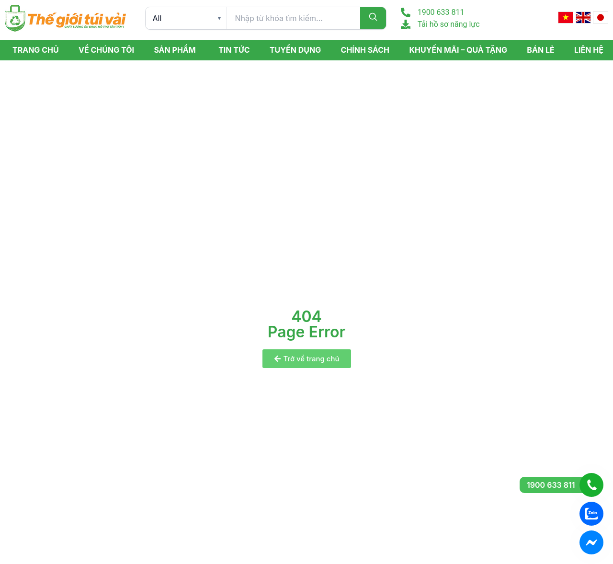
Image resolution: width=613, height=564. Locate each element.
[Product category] (186, 18)
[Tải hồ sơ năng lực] (405, 24)
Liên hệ (588, 50)
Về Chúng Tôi (106, 50)
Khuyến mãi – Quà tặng (458, 50)
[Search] (373, 18)
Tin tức (234, 50)
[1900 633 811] (405, 12)
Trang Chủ (35, 50)
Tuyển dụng (295, 50)
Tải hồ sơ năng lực (449, 24)
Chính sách (365, 50)
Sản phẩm (174, 50)
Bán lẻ (540, 50)
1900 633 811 (441, 12)
